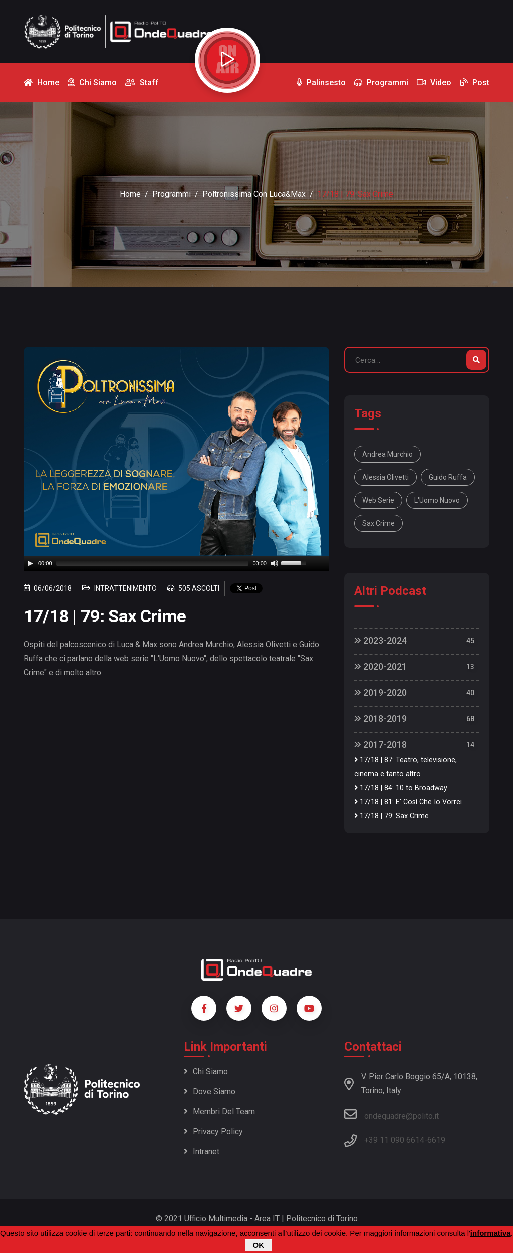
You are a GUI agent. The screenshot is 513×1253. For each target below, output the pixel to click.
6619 (436, 1140)
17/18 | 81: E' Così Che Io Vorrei (408, 802)
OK (259, 1245)
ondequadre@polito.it (391, 1114)
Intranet (201, 1151)
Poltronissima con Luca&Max (254, 194)
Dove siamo (209, 1091)
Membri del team (219, 1111)
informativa (490, 1233)
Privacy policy (213, 1131)
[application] (176, 563)
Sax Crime (378, 523)
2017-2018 (380, 744)
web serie (378, 500)
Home (130, 194)
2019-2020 (380, 692)
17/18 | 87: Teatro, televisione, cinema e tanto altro (405, 767)
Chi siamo (206, 1071)
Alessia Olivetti (385, 477)
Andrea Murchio (387, 454)
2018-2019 (380, 718)
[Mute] (275, 563)
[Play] (30, 563)
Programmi (171, 194)
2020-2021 (380, 666)
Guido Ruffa (448, 477)
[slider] (152, 563)
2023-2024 (380, 640)
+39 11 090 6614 (394, 1140)
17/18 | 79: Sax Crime (391, 816)
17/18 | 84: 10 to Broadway (400, 788)
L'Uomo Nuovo (437, 500)
